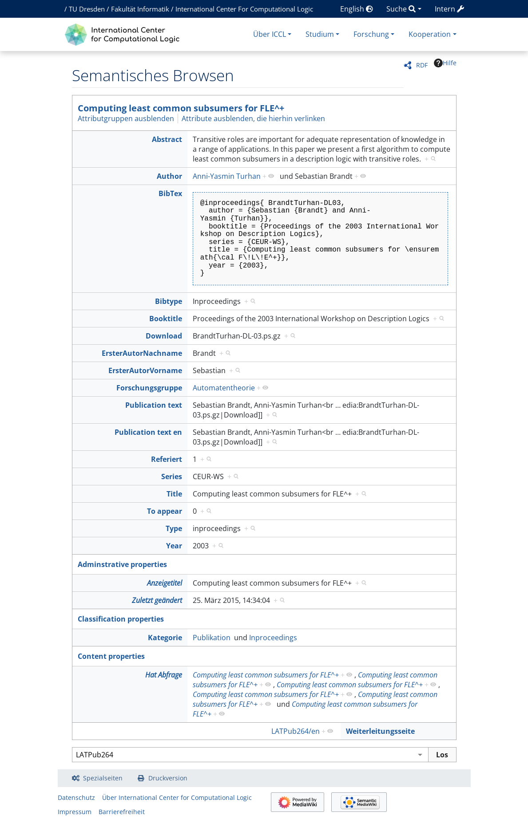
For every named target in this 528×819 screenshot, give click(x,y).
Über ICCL (269, 34)
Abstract (167, 139)
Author (169, 176)
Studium (320, 34)
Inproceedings (273, 637)
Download (164, 336)
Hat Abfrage (163, 675)
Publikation (211, 637)
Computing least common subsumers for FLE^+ (181, 108)
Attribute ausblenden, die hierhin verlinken (253, 118)
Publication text (153, 405)
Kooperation (430, 34)
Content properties (111, 656)
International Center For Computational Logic (244, 8)
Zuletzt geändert (157, 600)
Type (174, 528)
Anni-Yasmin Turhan (227, 176)
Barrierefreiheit (122, 811)
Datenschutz (76, 797)
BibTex (170, 193)
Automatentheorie (224, 388)
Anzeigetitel (164, 583)
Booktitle (165, 318)
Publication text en (148, 432)
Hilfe (445, 63)
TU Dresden (87, 8)
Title (174, 494)
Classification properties (121, 619)
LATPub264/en (295, 731)
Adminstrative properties (122, 564)
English (356, 9)
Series (171, 476)
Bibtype (168, 301)
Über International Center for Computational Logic (177, 797)
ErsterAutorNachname (142, 353)
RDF (422, 65)
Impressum (74, 811)
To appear (164, 511)
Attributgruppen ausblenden (126, 118)
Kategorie (165, 637)
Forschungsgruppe (149, 388)
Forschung (371, 34)
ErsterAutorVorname (145, 370)
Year (174, 546)
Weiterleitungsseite (380, 731)
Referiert (166, 459)
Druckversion (167, 778)
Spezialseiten (103, 778)
